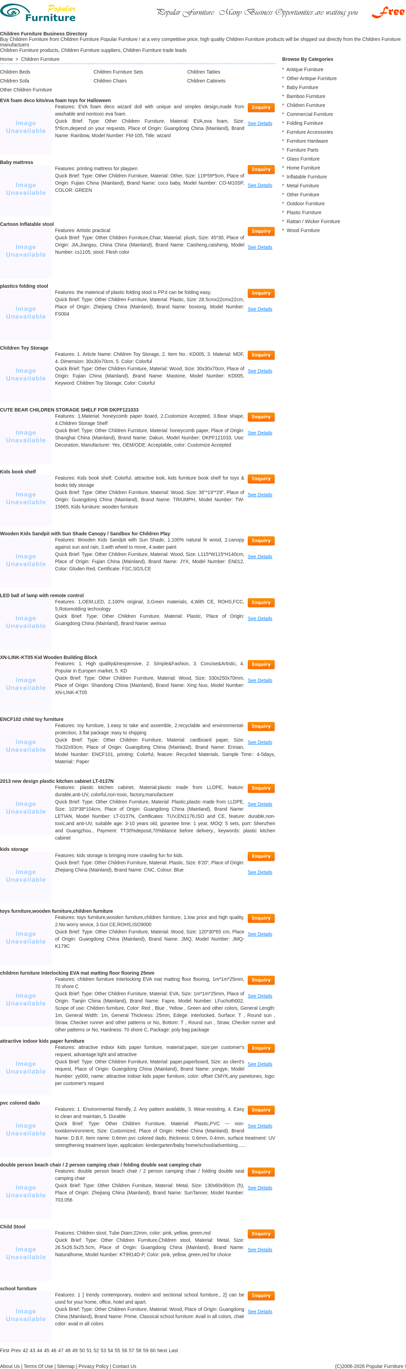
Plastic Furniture (304, 212)
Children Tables (203, 72)
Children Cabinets (206, 81)
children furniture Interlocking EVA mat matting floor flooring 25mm (77, 973)
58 (138, 1350)
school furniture (18, 1288)
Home (6, 59)
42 (25, 1350)
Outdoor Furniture (306, 203)
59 (146, 1350)
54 (110, 1350)
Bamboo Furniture (306, 96)
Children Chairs (110, 81)
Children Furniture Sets (118, 72)
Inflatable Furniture (307, 176)
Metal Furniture (303, 185)
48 (68, 1350)
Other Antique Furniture (312, 78)
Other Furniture (303, 194)
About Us (10, 1366)
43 (32, 1350)
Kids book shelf (18, 471)
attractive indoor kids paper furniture (42, 1041)
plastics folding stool (24, 286)
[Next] (162, 1350)
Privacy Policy (94, 1366)
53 (103, 1350)
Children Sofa (14, 81)
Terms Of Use (38, 1366)
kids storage (14, 849)
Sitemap (66, 1366)
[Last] (173, 1350)
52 (96, 1350)
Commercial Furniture (310, 114)
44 (39, 1350)
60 (153, 1350)
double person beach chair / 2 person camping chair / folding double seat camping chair (101, 1165)
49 (75, 1350)
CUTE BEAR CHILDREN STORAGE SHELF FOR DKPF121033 (69, 410)
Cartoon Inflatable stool (27, 224)
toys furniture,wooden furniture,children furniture (56, 911)
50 (82, 1350)
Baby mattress (16, 162)
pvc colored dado (20, 1103)
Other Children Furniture (26, 89)
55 (117, 1350)
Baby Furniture (302, 87)
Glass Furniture (303, 159)
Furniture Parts (303, 150)
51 (89, 1350)
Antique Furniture (304, 69)
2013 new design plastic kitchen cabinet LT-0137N (57, 781)
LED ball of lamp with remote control (42, 595)
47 (61, 1350)
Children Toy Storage (24, 348)
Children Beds (15, 72)
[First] (4, 1350)
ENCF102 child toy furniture (31, 719)
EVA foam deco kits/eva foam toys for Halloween (55, 100)
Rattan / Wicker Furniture (313, 221)
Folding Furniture (305, 123)
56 (124, 1350)
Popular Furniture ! (386, 1366)
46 (53, 1350)
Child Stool (12, 1226)
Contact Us (124, 1366)
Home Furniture (303, 168)
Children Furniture (40, 59)
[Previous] (16, 1350)
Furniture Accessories (310, 132)
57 (132, 1350)
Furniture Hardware (307, 141)
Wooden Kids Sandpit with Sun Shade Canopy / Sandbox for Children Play (85, 533)
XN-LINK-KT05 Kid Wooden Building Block (48, 657)
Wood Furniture (303, 230)
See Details (260, 123)
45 (47, 1350)
